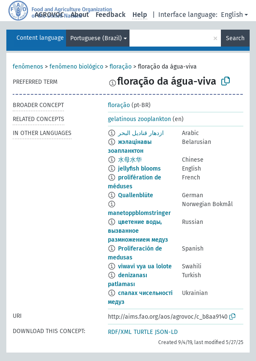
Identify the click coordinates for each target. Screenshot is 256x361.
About (80, 15)
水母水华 (130, 159)
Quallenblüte (135, 195)
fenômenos (28, 66)
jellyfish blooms (139, 168)
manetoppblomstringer (139, 213)
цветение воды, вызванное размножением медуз (138, 230)
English (232, 15)
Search (235, 38)
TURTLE (143, 332)
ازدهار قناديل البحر (141, 133)
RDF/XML (120, 332)
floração (121, 66)
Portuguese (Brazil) (96, 38)
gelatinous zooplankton (139, 119)
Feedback (111, 15)
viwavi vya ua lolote (145, 266)
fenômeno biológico (76, 66)
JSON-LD (166, 332)
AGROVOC (49, 15)
